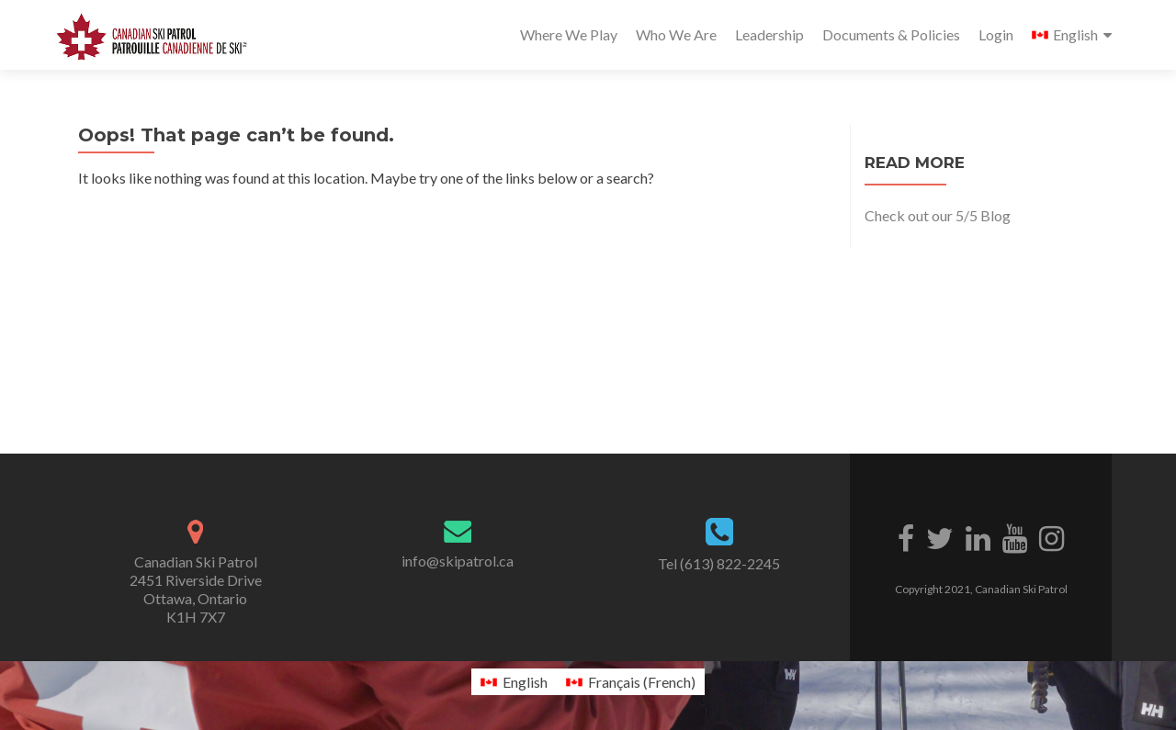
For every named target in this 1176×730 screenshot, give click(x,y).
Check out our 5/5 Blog (938, 215)
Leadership (769, 34)
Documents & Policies (891, 34)
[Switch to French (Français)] (631, 681)
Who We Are (676, 34)
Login (995, 34)
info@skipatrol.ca (457, 560)
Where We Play (568, 34)
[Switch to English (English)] (514, 681)
